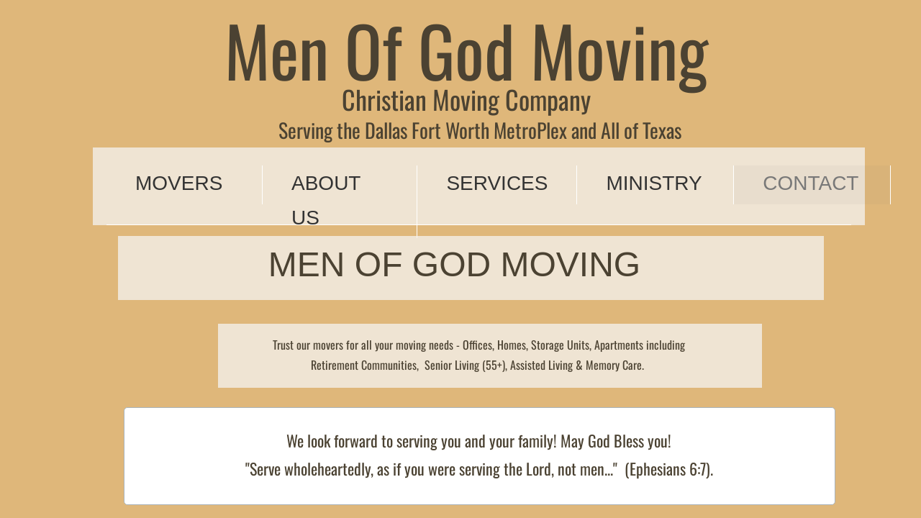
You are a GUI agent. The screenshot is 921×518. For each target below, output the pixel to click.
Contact (810, 183)
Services (497, 183)
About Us (325, 200)
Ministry (654, 183)
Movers (178, 183)
